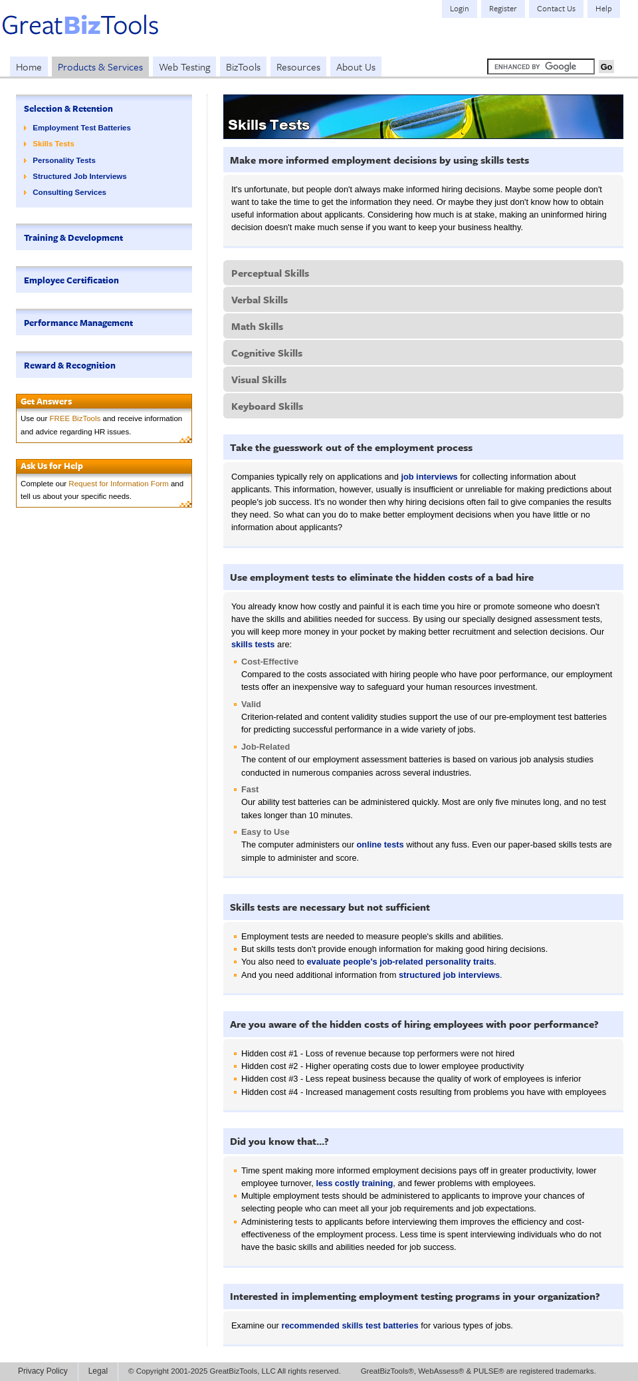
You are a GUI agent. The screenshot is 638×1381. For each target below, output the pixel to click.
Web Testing (184, 66)
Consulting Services (69, 192)
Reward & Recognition (70, 365)
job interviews (429, 477)
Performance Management (78, 322)
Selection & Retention (68, 108)
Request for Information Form (118, 484)
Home (29, 66)
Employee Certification (71, 280)
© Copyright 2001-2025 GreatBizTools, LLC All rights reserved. (234, 1371)
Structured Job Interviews (79, 176)
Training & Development (73, 237)
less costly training (354, 1183)
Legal (98, 1371)
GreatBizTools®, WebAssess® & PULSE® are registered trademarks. (478, 1371)
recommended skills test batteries (349, 1325)
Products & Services (100, 66)
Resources (298, 66)
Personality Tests (64, 160)
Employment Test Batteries (82, 128)
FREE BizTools (75, 418)
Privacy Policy (43, 1371)
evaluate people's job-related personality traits (400, 962)
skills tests (252, 644)
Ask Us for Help (52, 465)
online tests (380, 844)
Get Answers (46, 401)
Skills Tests (53, 144)
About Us (355, 66)
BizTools (243, 66)
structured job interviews (449, 975)
